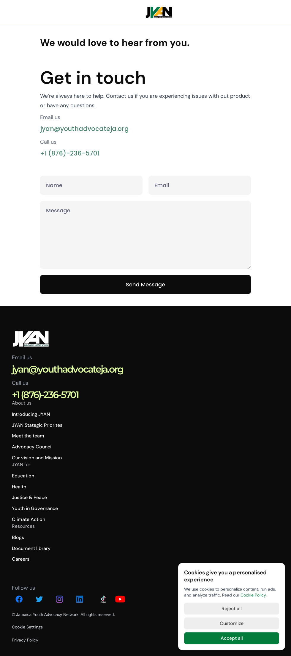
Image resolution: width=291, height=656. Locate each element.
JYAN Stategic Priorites (37, 425)
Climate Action (28, 519)
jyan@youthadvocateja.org (84, 128)
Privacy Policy (25, 640)
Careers (20, 559)
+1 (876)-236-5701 (69, 153)
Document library (31, 548)
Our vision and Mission (37, 458)
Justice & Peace (29, 497)
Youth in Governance (35, 508)
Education (23, 476)
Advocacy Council (32, 447)
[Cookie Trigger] (27, 627)
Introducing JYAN (31, 414)
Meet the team (28, 436)
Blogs (18, 537)
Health (19, 487)
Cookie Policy (253, 595)
